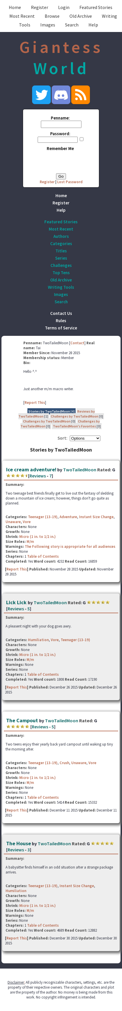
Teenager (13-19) (42, 516)
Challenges (61, 265)
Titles (61, 251)
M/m (30, 541)
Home (15, 7)
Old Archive (80, 16)
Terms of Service (61, 328)
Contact (77, 342)
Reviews (37, 476)
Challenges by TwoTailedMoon (74, 416)
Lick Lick (17, 602)
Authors (61, 236)
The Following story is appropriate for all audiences (70, 546)
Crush (64, 762)
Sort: (62, 438)
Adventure (68, 516)
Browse (52, 16)
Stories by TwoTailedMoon (49, 411)
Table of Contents (43, 556)
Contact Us (61, 313)
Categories (61, 243)
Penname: (60, 118)
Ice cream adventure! (31, 469)
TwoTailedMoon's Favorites (74, 426)
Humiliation (38, 639)
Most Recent (22, 16)
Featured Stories (95, 7)
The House (18, 843)
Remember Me (60, 148)
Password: (60, 133)
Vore (27, 521)
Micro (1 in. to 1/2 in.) (37, 536)
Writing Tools (61, 287)
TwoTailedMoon (79, 469)
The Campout (22, 720)
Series (61, 258)
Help (93, 25)
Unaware (13, 521)
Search (72, 25)
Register (39, 7)
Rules (61, 320)
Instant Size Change (96, 516)
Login (63, 7)
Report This (35, 402)
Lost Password (70, 181)
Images (47, 25)
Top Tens (61, 272)
